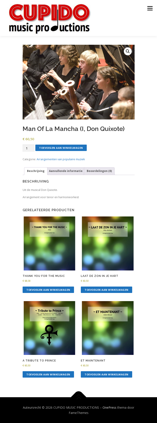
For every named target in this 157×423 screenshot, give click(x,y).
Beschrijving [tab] (36, 171)
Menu (149, 8)
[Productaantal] (28, 148)
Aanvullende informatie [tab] (66, 171)
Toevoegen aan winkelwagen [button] (48, 289)
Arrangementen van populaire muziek (61, 159)
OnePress (109, 407)
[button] (128, 51)
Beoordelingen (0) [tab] (99, 171)
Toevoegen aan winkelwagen (61, 147)
